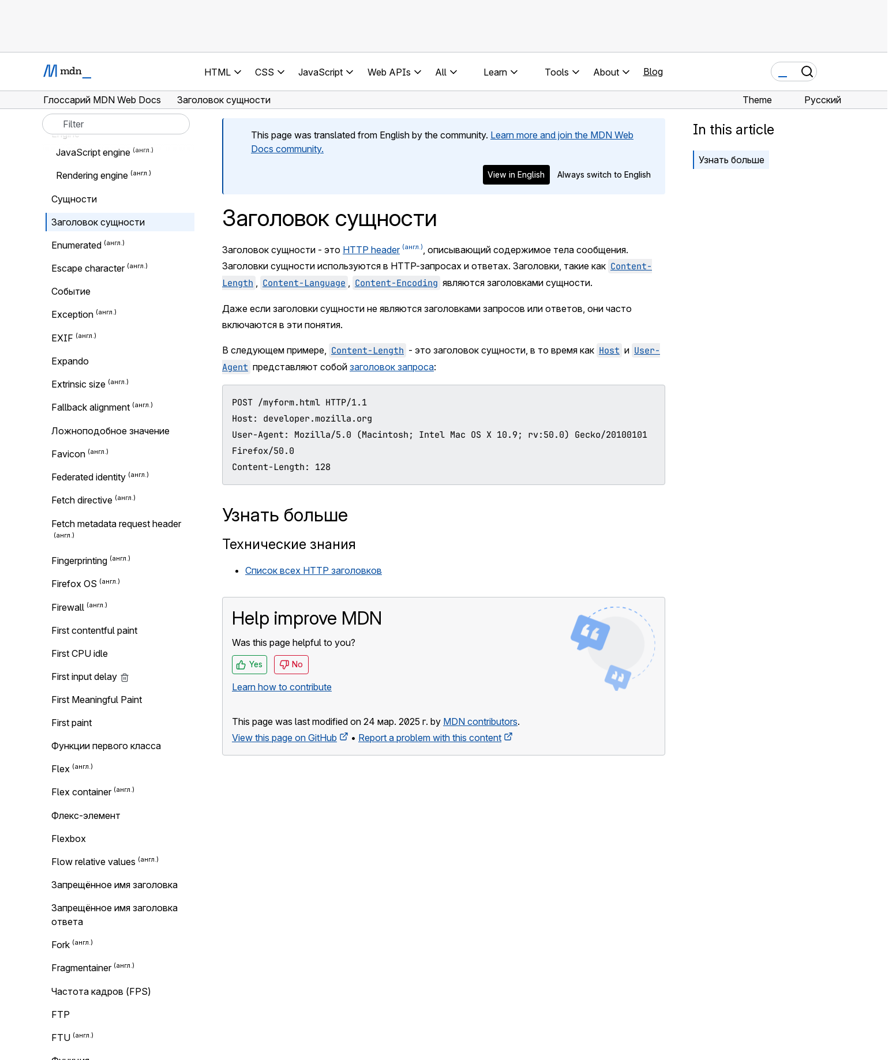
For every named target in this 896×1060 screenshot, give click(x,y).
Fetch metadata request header (116, 523)
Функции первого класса (106, 745)
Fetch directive (82, 500)
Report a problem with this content (429, 737)
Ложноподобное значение (110, 431)
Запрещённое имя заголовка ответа (114, 914)
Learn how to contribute (282, 687)
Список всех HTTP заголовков (313, 570)
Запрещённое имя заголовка (114, 884)
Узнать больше (731, 160)
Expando (70, 361)
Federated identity (88, 477)
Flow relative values (93, 861)
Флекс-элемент (86, 815)
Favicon (68, 454)
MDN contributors (480, 721)
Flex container (81, 792)
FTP (60, 1014)
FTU (60, 1037)
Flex (60, 769)
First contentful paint (94, 630)
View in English (516, 174)
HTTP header (371, 249)
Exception (72, 315)
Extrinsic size (78, 384)
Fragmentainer (81, 968)
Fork (60, 944)
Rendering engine (92, 176)
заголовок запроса (392, 367)
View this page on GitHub (284, 737)
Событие (71, 291)
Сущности (74, 199)
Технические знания (289, 544)
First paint (71, 722)
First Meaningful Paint (96, 699)
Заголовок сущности (98, 222)
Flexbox (68, 838)
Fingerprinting (79, 560)
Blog (653, 71)
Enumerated (76, 245)
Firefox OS (74, 584)
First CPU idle (79, 653)
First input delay (90, 676)
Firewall (67, 607)
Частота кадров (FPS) (101, 991)
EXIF (62, 338)
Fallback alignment (90, 408)
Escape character (88, 268)
